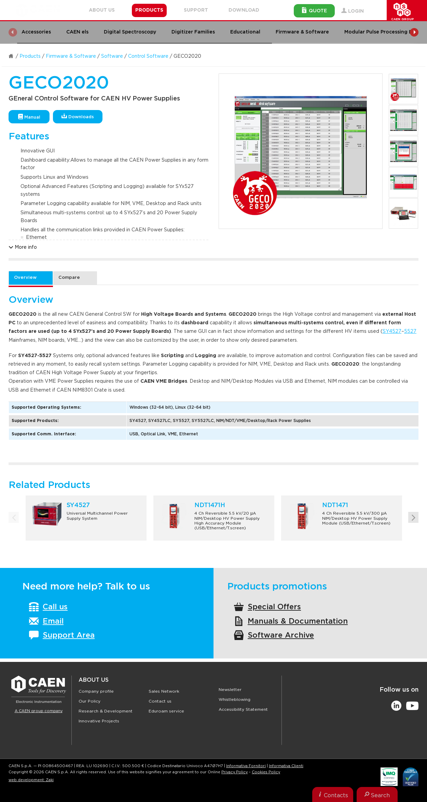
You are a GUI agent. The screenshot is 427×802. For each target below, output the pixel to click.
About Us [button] (102, 10)
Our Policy (89, 701)
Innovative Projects (99, 721)
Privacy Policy (234, 772)
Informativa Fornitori (246, 766)
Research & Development (106, 711)
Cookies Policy (266, 772)
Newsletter (230, 690)
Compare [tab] (69, 277)
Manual (29, 117)
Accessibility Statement (243, 709)
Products (30, 56)
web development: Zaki (31, 780)
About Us (94, 680)
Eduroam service (166, 711)
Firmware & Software (71, 56)
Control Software (148, 56)
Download (244, 10)
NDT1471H (209, 505)
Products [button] (149, 10)
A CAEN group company (39, 711)
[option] (300, 151)
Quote (314, 10)
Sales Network (164, 691)
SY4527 (392, 331)
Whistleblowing (234, 699)
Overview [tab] (25, 277)
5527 (410, 331)
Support (196, 10)
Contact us (160, 701)
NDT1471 (335, 505)
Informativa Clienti (286, 766)
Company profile (96, 691)
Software (112, 56)
